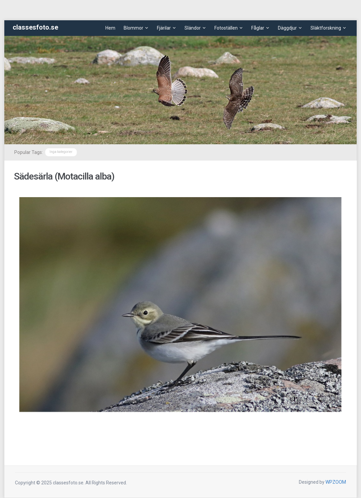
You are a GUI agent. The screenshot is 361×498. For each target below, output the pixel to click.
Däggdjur (287, 28)
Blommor (133, 28)
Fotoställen (226, 28)
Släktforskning (325, 28)
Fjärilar (164, 28)
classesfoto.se (35, 27)
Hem (110, 28)
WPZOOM (335, 482)
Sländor (192, 28)
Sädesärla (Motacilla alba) (64, 176)
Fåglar (257, 28)
